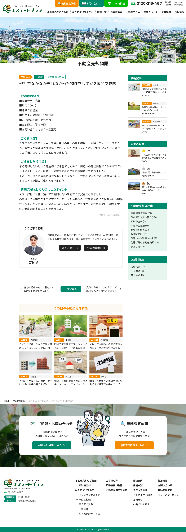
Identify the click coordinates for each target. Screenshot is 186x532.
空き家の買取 (86, 504)
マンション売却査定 (89, 495)
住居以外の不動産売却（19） (145, 242)
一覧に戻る (71, 289)
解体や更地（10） (139, 234)
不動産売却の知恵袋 (116, 490)
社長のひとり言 (141, 504)
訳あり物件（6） (138, 246)
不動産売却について (89, 485)
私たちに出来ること (82, 12)
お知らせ (138, 499)
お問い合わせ (165, 485)
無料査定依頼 (165, 490)
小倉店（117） (137, 271)
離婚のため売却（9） (141, 230)
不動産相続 (85, 499)
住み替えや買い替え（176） (144, 217)
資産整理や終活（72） (141, 213)
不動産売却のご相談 (57, 12)
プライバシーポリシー (170, 495)
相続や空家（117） (140, 221)
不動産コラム (133, 12)
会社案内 (166, 12)
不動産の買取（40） (140, 225)
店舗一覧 (102, 12)
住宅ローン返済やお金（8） (144, 238)
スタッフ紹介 (140, 490)
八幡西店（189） (139, 267)
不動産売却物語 (114, 485)
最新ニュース (151, 12)
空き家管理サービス (89, 513)
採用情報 (179, 12)
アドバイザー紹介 (142, 495)
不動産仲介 (85, 509)
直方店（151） (137, 275)
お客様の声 (116, 12)
